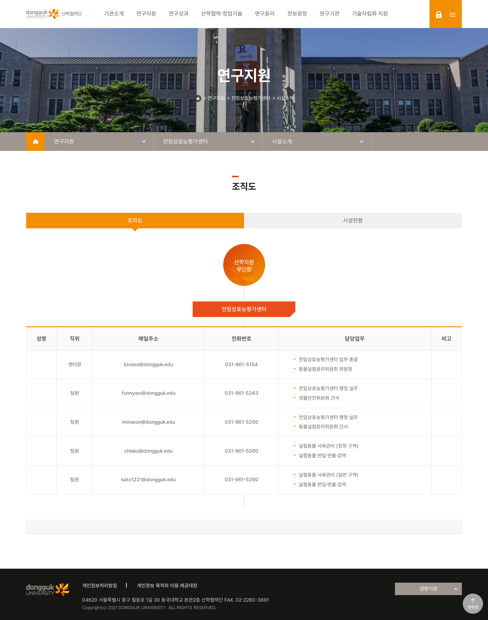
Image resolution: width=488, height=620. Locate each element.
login (439, 14)
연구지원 (216, 98)
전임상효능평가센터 (250, 98)
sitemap (452, 14)
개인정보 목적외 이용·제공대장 (167, 586)
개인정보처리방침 (99, 586)
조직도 (135, 220)
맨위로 (473, 607)
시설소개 (285, 98)
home (35, 141)
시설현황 (353, 220)
